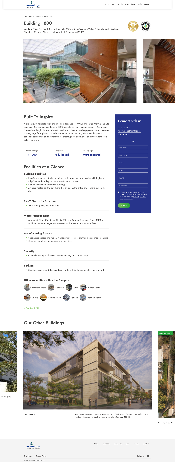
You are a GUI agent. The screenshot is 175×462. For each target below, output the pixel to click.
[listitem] (79, 71)
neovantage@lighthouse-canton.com (129, 135)
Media (139, 4)
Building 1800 (48, 16)
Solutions (115, 4)
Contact (147, 4)
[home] (32, 4)
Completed (39, 16)
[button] (107, 4)
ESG (133, 4)
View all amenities (32, 310)
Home (25, 16)
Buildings (31, 16)
